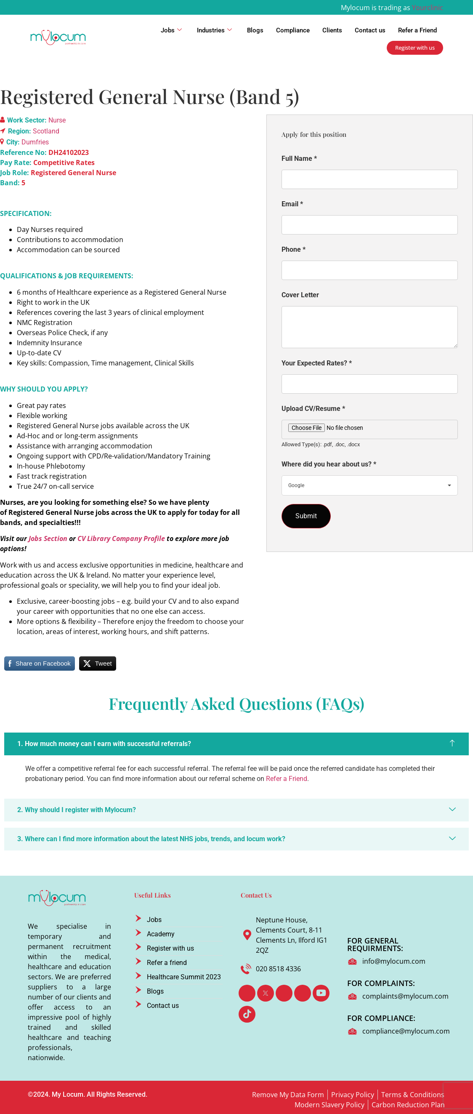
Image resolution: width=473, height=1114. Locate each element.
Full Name (299, 159)
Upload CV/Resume (313, 409)
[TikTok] (247, 1014)
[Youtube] (321, 993)
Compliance (293, 30)
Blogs (255, 30)
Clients (332, 30)
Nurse (57, 120)
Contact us (370, 30)
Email (292, 204)
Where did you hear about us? (329, 464)
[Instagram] (302, 993)
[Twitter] (265, 993)
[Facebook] (247, 993)
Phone (294, 249)
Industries (214, 30)
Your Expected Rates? (317, 363)
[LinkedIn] (284, 993)
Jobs (171, 30)
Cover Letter (300, 295)
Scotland (46, 131)
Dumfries (35, 142)
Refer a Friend (417, 30)
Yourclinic (427, 7)
